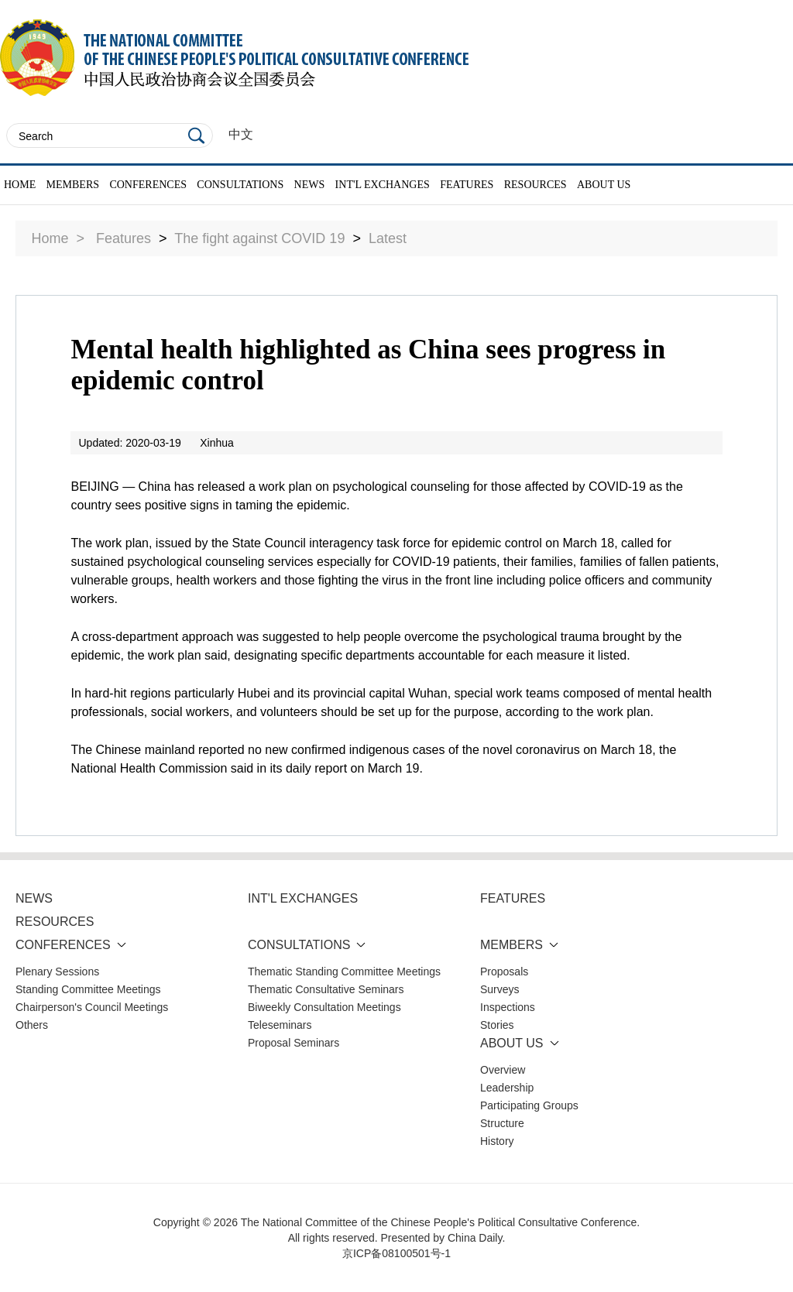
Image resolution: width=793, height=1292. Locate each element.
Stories (497, 1025)
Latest (388, 238)
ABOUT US (603, 184)
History (497, 1141)
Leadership (507, 1087)
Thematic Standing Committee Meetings (344, 971)
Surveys (500, 989)
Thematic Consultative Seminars (326, 989)
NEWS (309, 184)
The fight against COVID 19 (259, 238)
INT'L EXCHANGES (382, 184)
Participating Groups (529, 1105)
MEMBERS (72, 184)
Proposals (504, 971)
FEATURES (466, 184)
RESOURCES (535, 184)
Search (196, 135)
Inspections (507, 1007)
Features (123, 238)
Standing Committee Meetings (88, 989)
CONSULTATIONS (240, 184)
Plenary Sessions (57, 971)
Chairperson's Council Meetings (91, 1007)
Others (31, 1025)
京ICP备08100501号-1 (396, 1253)
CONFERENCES (148, 184)
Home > (57, 238)
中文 (240, 134)
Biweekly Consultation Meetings (324, 1007)
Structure (502, 1123)
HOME (20, 184)
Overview (502, 1070)
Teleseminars (279, 1025)
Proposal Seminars (293, 1043)
